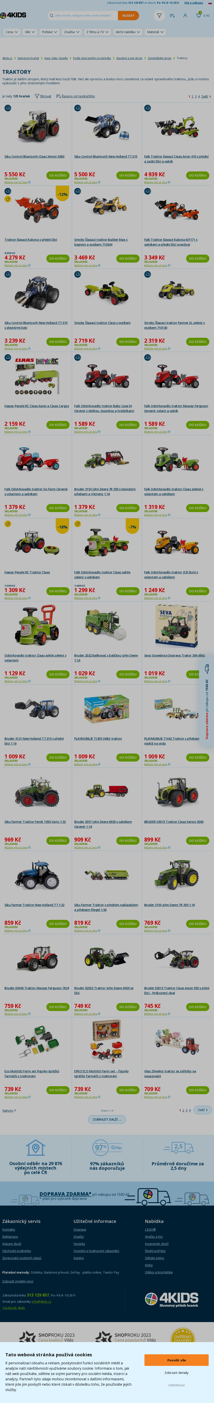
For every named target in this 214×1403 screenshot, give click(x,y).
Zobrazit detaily (177, 1372)
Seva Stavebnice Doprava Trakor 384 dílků (174, 655)
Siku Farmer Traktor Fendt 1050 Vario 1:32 (35, 822)
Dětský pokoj (154, 1258)
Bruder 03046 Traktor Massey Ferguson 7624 (36, 988)
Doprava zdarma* (65, 1193)
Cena (9, 32)
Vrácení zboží (11, 1244)
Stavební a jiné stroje (129, 58)
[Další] (206, 96)
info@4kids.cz (41, 1301)
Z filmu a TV (95, 32)
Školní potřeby (155, 1251)
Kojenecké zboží (157, 1244)
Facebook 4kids (13, 1308)
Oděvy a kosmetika (159, 1272)
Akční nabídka (125, 32)
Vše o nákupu (193, 3)
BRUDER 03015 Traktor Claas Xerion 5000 (174, 822)
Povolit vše (176, 1360)
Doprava (80, 1229)
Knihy (149, 1265)
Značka (69, 32)
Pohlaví (47, 32)
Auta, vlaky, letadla (56, 58)
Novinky (79, 1244)
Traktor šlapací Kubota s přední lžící (30, 239)
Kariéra (79, 1258)
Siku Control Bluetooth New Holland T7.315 (105, 156)
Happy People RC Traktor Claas (27, 572)
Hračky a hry (154, 1236)
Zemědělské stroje (159, 58)
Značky (79, 1236)
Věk (27, 32)
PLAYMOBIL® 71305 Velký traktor (98, 738)
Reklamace (10, 1236)
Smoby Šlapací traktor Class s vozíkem (102, 323)
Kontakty (8, 1229)
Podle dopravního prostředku (92, 58)
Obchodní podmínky (16, 1251)
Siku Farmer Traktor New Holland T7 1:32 (34, 905)
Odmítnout (176, 1385)
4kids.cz (7, 58)
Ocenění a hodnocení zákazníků (96, 1251)
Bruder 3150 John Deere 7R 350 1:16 (169, 905)
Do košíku (57, 175)
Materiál (153, 32)
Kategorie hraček (28, 58)
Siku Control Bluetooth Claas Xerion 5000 (34, 156)
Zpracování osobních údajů (21, 1258)
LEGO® (150, 1229)
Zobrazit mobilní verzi (17, 1281)
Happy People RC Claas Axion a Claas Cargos (36, 406)
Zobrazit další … (107, 1119)
